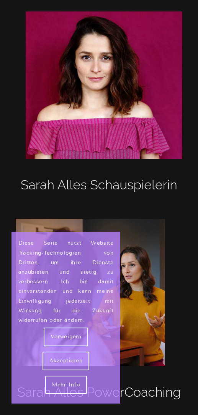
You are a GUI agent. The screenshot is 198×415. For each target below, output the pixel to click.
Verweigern (66, 336)
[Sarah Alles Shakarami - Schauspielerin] (99, 85)
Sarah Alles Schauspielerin (99, 184)
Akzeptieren (66, 360)
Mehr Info (66, 384)
